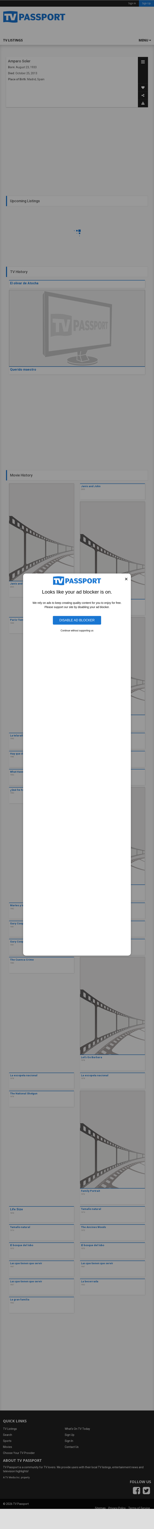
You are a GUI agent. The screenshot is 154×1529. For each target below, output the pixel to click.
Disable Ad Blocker (76, 620)
